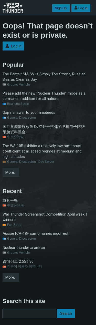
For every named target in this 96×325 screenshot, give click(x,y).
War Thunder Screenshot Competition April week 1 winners (45, 217)
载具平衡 (10, 200)
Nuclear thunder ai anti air (24, 247)
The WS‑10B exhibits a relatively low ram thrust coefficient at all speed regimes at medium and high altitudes (42, 151)
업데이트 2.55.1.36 (18, 261)
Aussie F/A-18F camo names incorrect (35, 233)
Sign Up (61, 8)
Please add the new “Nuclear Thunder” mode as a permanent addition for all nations (44, 96)
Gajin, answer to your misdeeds (29, 112)
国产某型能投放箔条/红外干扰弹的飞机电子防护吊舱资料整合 (44, 129)
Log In (81, 8)
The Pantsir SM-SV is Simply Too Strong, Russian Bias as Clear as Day (44, 77)
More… (10, 172)
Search (66, 313)
